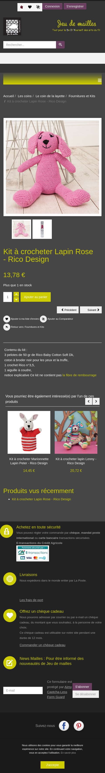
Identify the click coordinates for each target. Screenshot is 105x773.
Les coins (25, 96)
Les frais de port (31, 600)
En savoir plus (68, 752)
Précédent (70, 310)
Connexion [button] (52, 6)
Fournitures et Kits (82, 96)
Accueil (8, 96)
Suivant (95, 310)
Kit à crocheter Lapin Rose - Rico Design (41, 499)
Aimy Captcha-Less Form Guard (59, 692)
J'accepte (52, 765)
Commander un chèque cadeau (42, 645)
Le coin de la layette (50, 96)
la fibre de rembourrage (80, 375)
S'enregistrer (75, 6)
